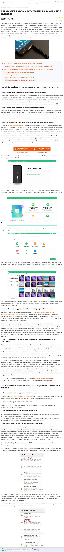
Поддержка (49, 2)
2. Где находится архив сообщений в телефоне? (18, 75)
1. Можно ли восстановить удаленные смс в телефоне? (20, 72)
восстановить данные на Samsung (47, 347)
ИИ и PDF (37, 2)
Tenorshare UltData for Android (16, 125)
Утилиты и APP (31, 2)
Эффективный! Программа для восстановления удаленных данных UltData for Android (29, 66)
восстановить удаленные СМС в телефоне (20, 396)
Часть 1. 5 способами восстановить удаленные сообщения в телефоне (23, 63)
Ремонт (12, 1)
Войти (60, 1)
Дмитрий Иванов (8, 18)
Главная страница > (7, 7)
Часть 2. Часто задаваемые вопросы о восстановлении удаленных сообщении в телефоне (28, 69)
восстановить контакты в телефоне (43, 378)
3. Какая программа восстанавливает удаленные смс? (19, 77)
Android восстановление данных (21, 19)
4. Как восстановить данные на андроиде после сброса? (20, 80)
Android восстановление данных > (21, 7)
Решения (43, 1)
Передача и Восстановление (19, 2)
